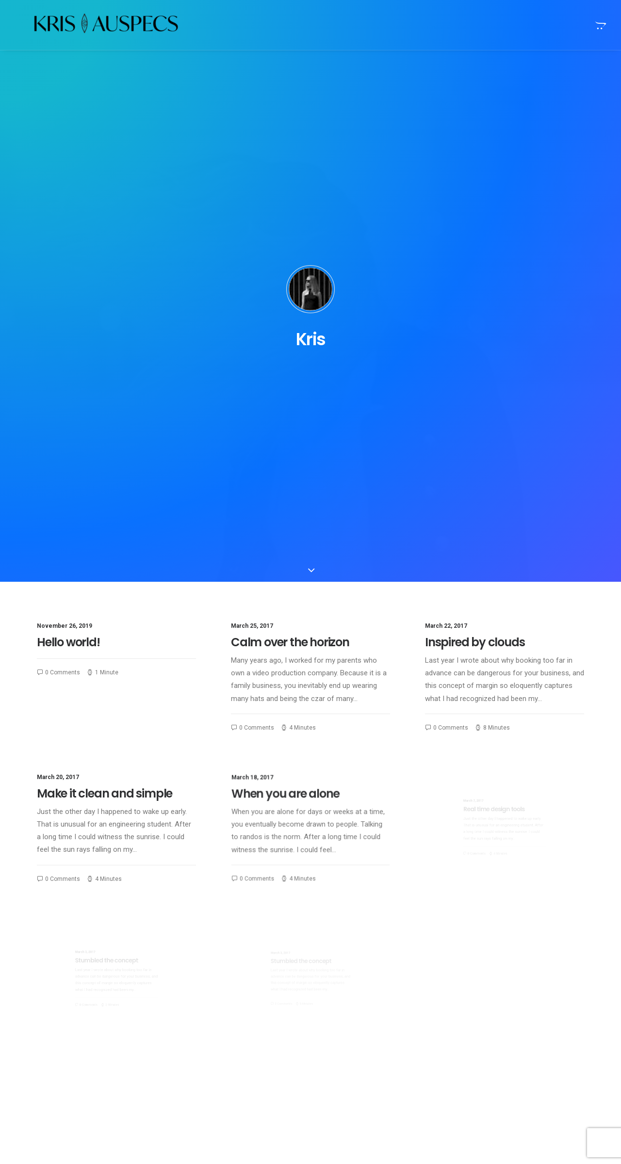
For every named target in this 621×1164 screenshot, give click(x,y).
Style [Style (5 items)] (517, 1027)
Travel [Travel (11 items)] (487, 1042)
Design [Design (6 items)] (487, 996)
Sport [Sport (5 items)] (487, 1027)
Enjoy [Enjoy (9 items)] (519, 996)
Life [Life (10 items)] (483, 1011)
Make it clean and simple (108, 444)
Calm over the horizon (290, 282)
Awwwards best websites (368, 1070)
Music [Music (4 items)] (509, 1011)
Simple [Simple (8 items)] (541, 1011)
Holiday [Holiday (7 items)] (552, 996)
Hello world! (68, 282)
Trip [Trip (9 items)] (516, 1042)
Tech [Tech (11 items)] (545, 1027)
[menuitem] (600, 25)
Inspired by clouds (474, 282)
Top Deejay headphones (366, 1009)
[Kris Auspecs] (89, 25)
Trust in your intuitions (363, 1024)
